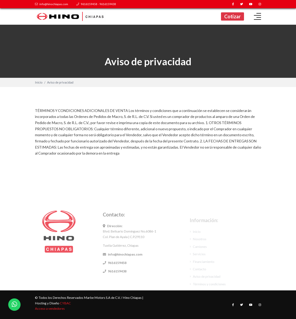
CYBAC (65, 303)
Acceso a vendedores (50, 308)
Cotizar (232, 16)
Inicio (39, 82)
